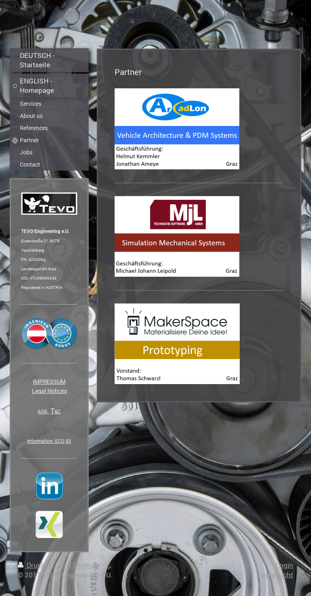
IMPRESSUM (49, 381)
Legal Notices (49, 391)
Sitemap (86, 565)
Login (284, 565)
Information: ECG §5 (49, 441)
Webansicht (274, 574)
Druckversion (44, 565)
